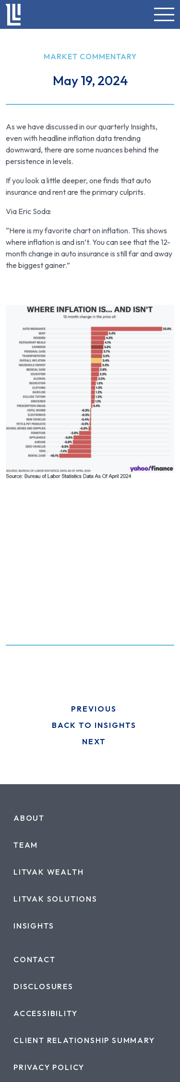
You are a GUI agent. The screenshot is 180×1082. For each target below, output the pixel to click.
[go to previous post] (90, 708)
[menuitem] (29, 817)
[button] (164, 14)
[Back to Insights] (90, 725)
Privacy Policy (48, 1067)
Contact (34, 959)
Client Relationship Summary (84, 1040)
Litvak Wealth (48, 872)
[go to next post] (90, 741)
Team (25, 845)
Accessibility (45, 1013)
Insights (33, 925)
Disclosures (43, 986)
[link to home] (13, 14)
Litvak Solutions (55, 899)
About (29, 818)
